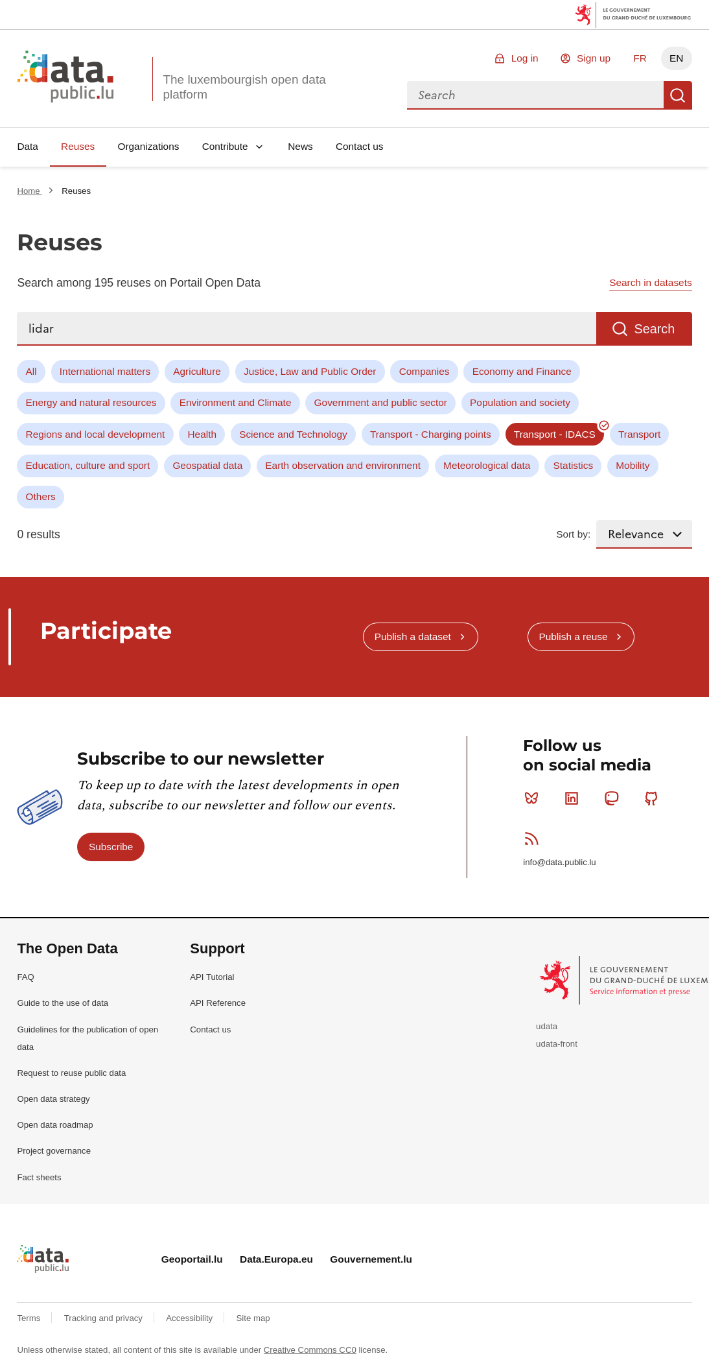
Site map (253, 1318)
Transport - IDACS (555, 434)
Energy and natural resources (91, 402)
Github (654, 798)
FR (640, 58)
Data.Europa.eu (276, 1259)
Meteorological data (486, 465)
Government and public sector (380, 402)
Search (678, 95)
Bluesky (534, 798)
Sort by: (573, 534)
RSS (534, 838)
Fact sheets (39, 1177)
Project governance (54, 1151)
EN (676, 58)
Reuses (78, 146)
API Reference (218, 1003)
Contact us (360, 146)
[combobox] (535, 95)
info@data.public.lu (559, 862)
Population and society (520, 402)
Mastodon (614, 798)
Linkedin (574, 798)
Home (29, 191)
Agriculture (197, 371)
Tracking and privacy (104, 1318)
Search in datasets (650, 282)
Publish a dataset (413, 636)
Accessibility (190, 1318)
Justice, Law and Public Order (310, 371)
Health (202, 434)
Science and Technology (293, 434)
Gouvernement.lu (371, 1259)
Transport (639, 434)
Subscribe (111, 846)
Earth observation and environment (343, 465)
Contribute (225, 146)
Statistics (573, 465)
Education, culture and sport (88, 465)
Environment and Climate (236, 402)
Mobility (632, 465)
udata (546, 1026)
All (31, 371)
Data (27, 146)
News (300, 146)
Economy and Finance (522, 371)
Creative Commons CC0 (310, 1350)
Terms (30, 1318)
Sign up (593, 58)
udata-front (556, 1044)
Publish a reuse (573, 636)
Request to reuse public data (71, 1073)
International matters (105, 371)
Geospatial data (207, 465)
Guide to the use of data (62, 1003)
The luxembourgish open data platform (244, 87)
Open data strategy (53, 1099)
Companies (424, 371)
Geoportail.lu (192, 1259)
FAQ (25, 977)
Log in (525, 58)
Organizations (148, 146)
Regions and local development (95, 434)
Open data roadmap (55, 1125)
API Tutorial (212, 977)
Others (41, 496)
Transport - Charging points (430, 434)
